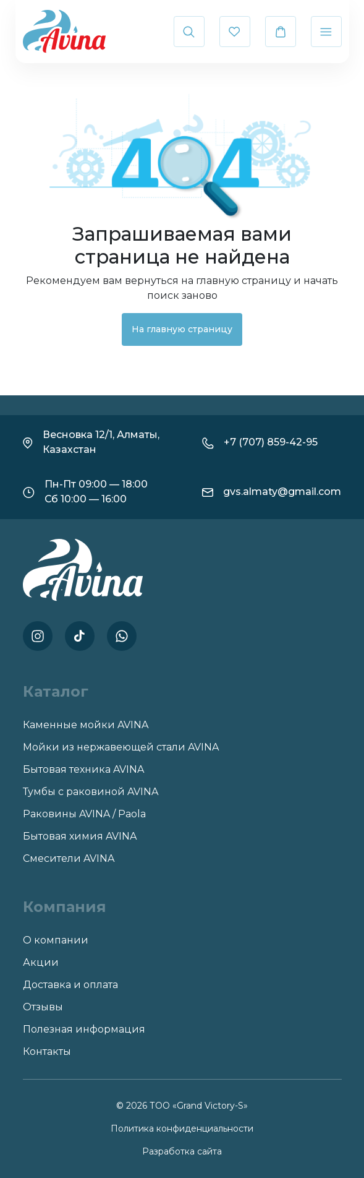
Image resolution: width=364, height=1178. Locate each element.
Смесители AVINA (68, 858)
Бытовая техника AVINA (83, 769)
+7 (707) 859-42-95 (271, 442)
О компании (55, 940)
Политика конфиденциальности (182, 1128)
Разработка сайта (182, 1151)
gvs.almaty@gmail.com (282, 491)
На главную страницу (182, 329)
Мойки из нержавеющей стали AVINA (121, 747)
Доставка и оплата (70, 985)
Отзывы (43, 1007)
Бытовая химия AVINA (80, 836)
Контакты (47, 1051)
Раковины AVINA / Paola (84, 814)
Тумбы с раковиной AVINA (90, 792)
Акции (41, 962)
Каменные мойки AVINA (85, 725)
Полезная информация (84, 1029)
